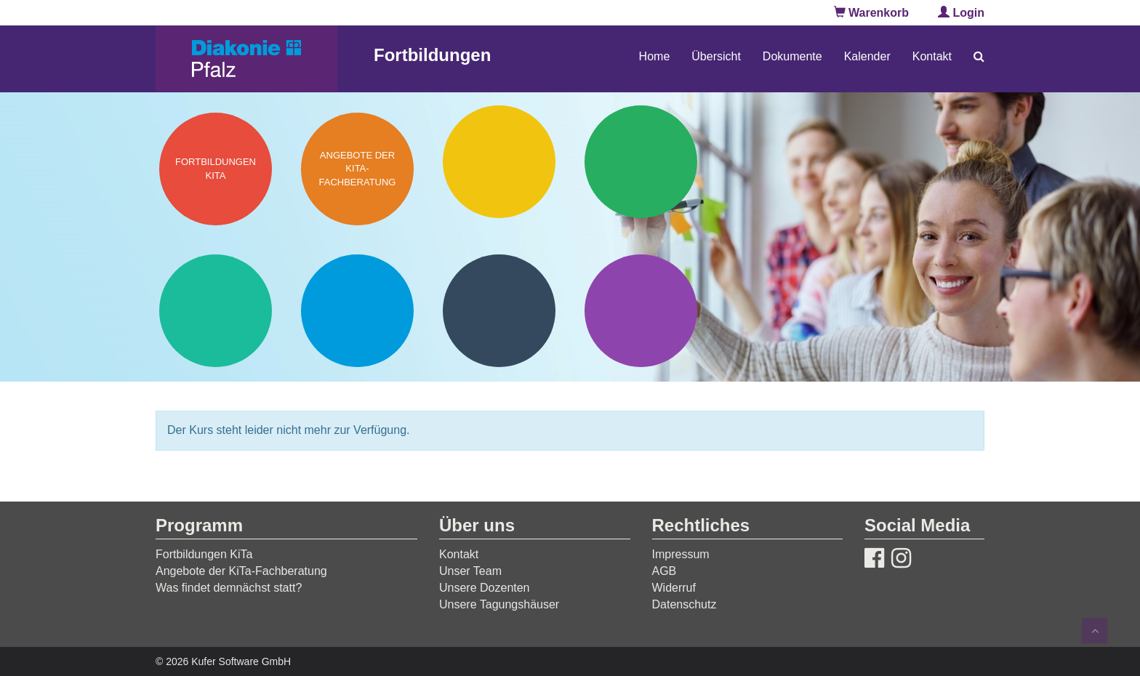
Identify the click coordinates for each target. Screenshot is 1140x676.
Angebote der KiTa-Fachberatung (241, 571)
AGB (664, 571)
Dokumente (792, 56)
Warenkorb (871, 13)
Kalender (867, 56)
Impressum (681, 554)
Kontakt (932, 56)
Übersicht (716, 56)
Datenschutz (684, 604)
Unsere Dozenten (484, 588)
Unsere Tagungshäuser (499, 604)
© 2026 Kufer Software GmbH (223, 661)
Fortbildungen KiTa (204, 554)
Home (654, 56)
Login (961, 13)
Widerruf (674, 588)
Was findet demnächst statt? (229, 588)
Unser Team (470, 571)
